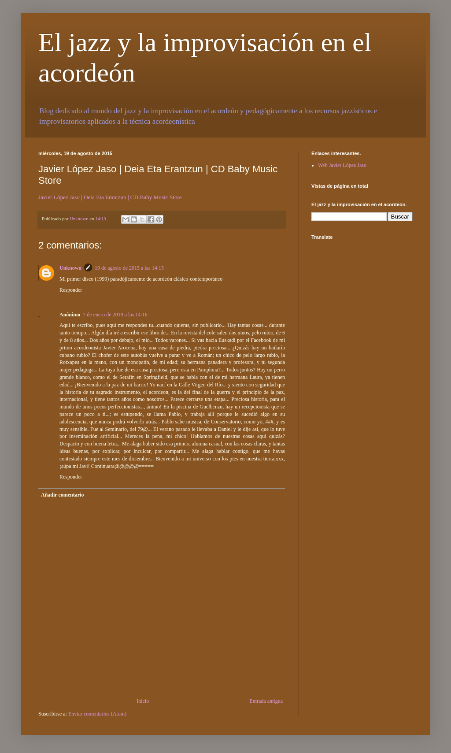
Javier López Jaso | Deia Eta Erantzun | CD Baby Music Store (110, 197)
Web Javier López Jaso (342, 165)
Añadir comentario (62, 495)
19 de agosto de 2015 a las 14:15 (129, 268)
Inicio (143, 701)
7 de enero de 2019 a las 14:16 (115, 315)
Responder (70, 290)
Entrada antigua (266, 701)
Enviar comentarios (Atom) (97, 714)
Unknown (70, 268)
